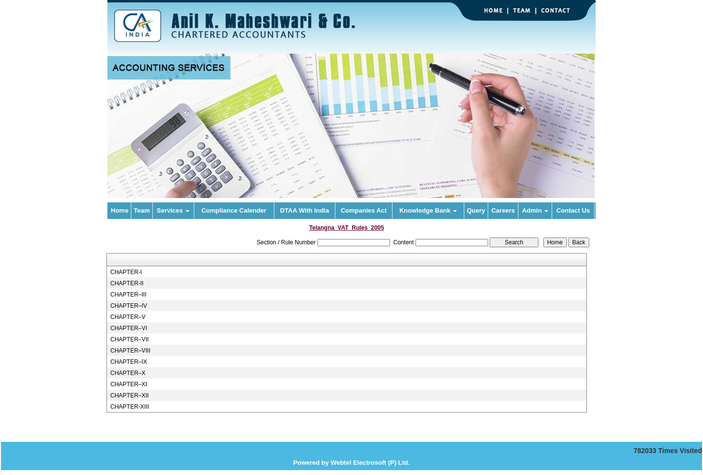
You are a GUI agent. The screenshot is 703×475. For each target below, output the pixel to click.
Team (142, 210)
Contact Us (573, 210)
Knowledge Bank (428, 210)
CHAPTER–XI (128, 384)
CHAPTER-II (127, 283)
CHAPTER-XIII (129, 406)
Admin (535, 210)
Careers (503, 210)
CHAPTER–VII (129, 339)
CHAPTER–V (127, 317)
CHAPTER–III (128, 294)
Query (476, 210)
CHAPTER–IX (128, 361)
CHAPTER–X (127, 373)
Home (119, 210)
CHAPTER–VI (128, 328)
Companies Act (364, 210)
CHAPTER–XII (129, 395)
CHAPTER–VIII (130, 350)
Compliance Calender (234, 210)
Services (173, 210)
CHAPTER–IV (128, 305)
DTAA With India (304, 210)
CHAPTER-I (126, 272)
